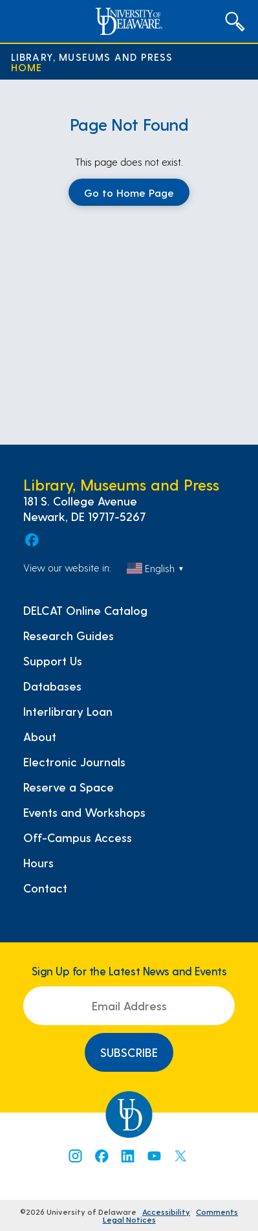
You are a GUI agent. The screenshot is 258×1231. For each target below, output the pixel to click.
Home (27, 67)
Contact (45, 888)
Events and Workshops (84, 812)
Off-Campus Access (77, 837)
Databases (52, 686)
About (39, 736)
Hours (38, 863)
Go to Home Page (129, 192)
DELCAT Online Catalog (85, 610)
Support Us (52, 661)
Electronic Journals (74, 762)
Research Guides (68, 635)
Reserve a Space (68, 787)
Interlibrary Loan (68, 711)
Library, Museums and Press (92, 57)
